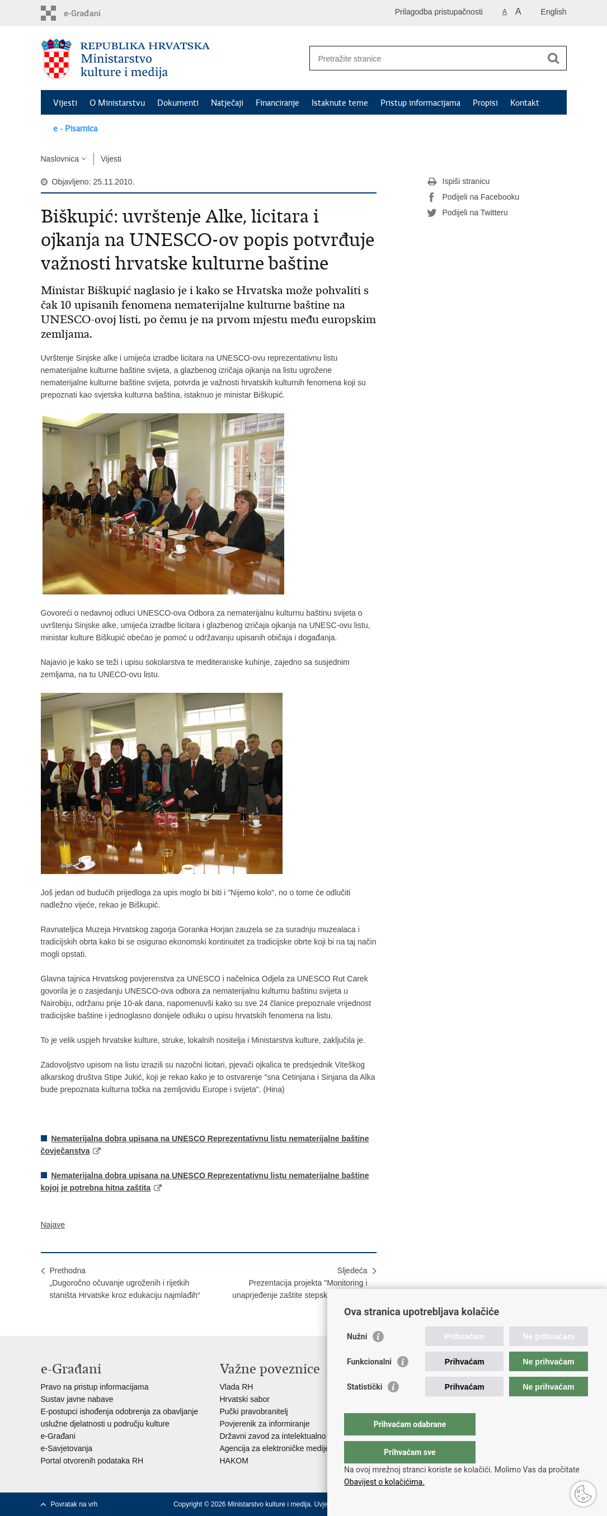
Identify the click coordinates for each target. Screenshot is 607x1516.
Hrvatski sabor (245, 1399)
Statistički (364, 1409)
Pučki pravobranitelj (254, 1411)
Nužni (357, 1358)
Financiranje (277, 103)
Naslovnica (60, 158)
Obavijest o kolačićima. (384, 1481)
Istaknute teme (340, 103)
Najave (53, 1224)
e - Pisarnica (75, 129)
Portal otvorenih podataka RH (92, 1460)
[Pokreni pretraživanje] (553, 58)
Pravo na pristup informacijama (95, 1386)
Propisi (485, 103)
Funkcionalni (369, 1384)
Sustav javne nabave (77, 1399)
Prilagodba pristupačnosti (439, 11)
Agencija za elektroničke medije (275, 1448)
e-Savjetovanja (67, 1448)
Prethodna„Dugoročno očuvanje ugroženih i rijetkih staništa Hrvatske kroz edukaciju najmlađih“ (125, 1283)
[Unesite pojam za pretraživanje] (426, 58)
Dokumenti (178, 103)
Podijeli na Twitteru (467, 213)
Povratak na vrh (74, 1504)
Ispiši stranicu (458, 182)
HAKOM (234, 1460)
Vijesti (65, 103)
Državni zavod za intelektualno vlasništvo (291, 1436)
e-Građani (58, 1436)
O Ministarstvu (117, 103)
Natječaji (227, 103)
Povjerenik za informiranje (265, 1423)
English (554, 11)
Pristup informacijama (420, 103)
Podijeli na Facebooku (473, 197)
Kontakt (524, 103)
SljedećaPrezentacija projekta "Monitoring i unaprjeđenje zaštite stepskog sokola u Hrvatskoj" (299, 1289)
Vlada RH (236, 1386)
